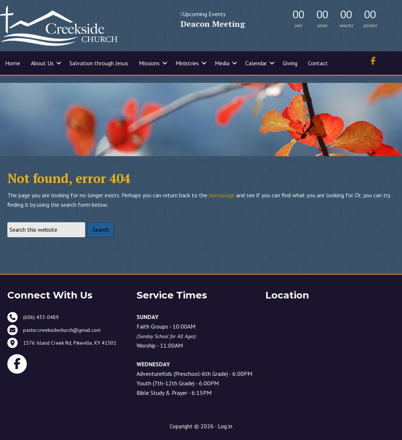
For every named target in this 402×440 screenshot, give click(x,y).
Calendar (256, 63)
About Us (42, 63)
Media (222, 63)
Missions (149, 63)
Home (12, 63)
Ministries (187, 63)
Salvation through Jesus (98, 63)
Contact (318, 63)
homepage (222, 195)
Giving (290, 63)
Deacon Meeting (213, 23)
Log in (225, 426)
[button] (59, 63)
